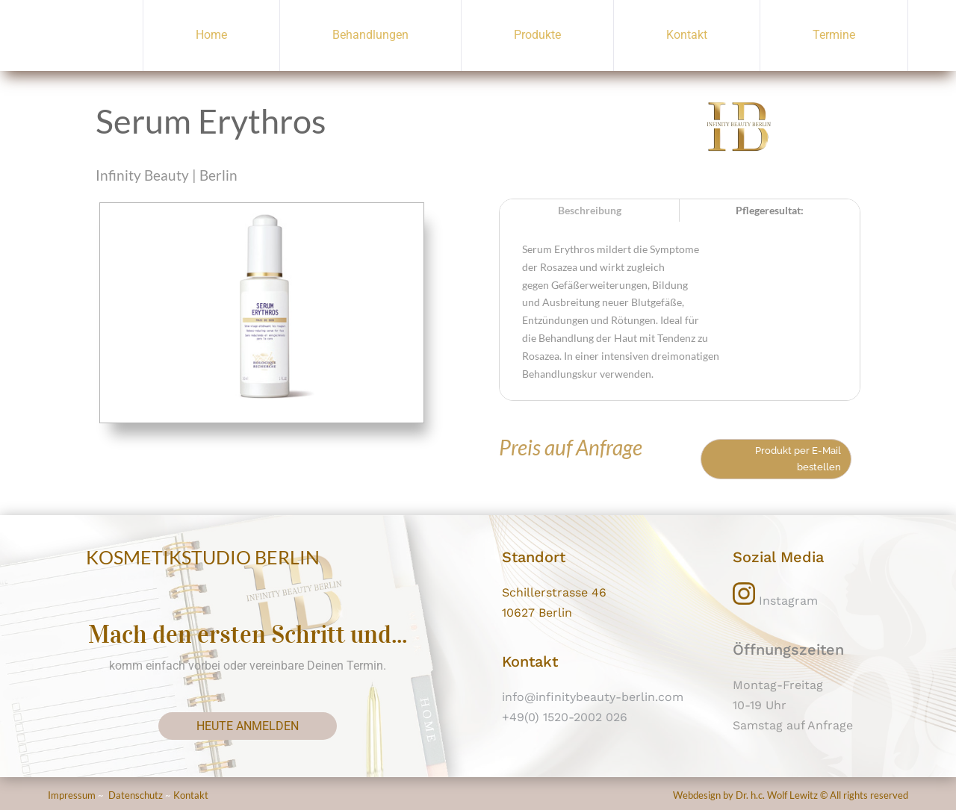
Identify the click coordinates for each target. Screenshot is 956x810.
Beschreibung (589, 210)
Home (211, 35)
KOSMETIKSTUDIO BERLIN (203, 557)
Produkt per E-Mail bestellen (798, 459)
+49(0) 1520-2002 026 (564, 717)
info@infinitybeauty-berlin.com (592, 697)
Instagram (775, 601)
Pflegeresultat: (770, 210)
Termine (834, 35)
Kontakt (686, 35)
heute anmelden (247, 726)
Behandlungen (370, 35)
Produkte (537, 35)
